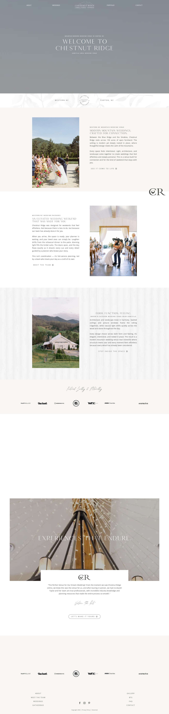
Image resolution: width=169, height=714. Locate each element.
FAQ (130, 701)
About (38, 693)
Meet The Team (38, 697)
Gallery (131, 693)
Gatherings (38, 705)
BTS (130, 697)
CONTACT (139, 5)
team (38, 231)
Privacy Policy (86, 710)
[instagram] (84, 703)
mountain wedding (105, 339)
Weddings (38, 701)
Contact (131, 705)
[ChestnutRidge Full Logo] (84, 687)
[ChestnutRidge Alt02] (84, 2)
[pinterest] (89, 703)
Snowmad (95, 710)
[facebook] (80, 703)
